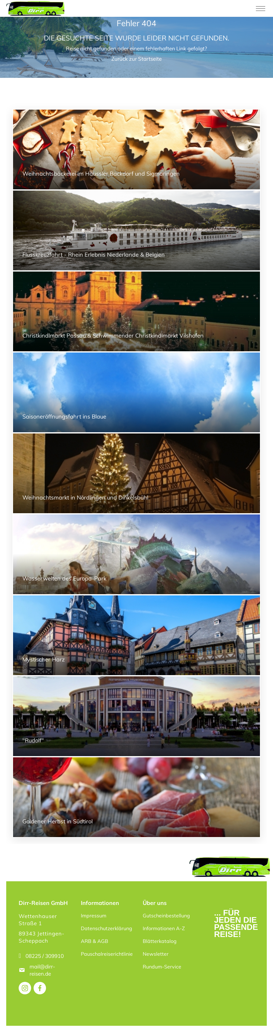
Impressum (93, 915)
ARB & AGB (94, 941)
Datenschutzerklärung (106, 928)
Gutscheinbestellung (166, 915)
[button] (13, 1018)
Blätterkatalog (160, 941)
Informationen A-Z (164, 928)
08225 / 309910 (44, 956)
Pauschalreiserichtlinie (107, 954)
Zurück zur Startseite (136, 58)
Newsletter (156, 954)
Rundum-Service (162, 966)
